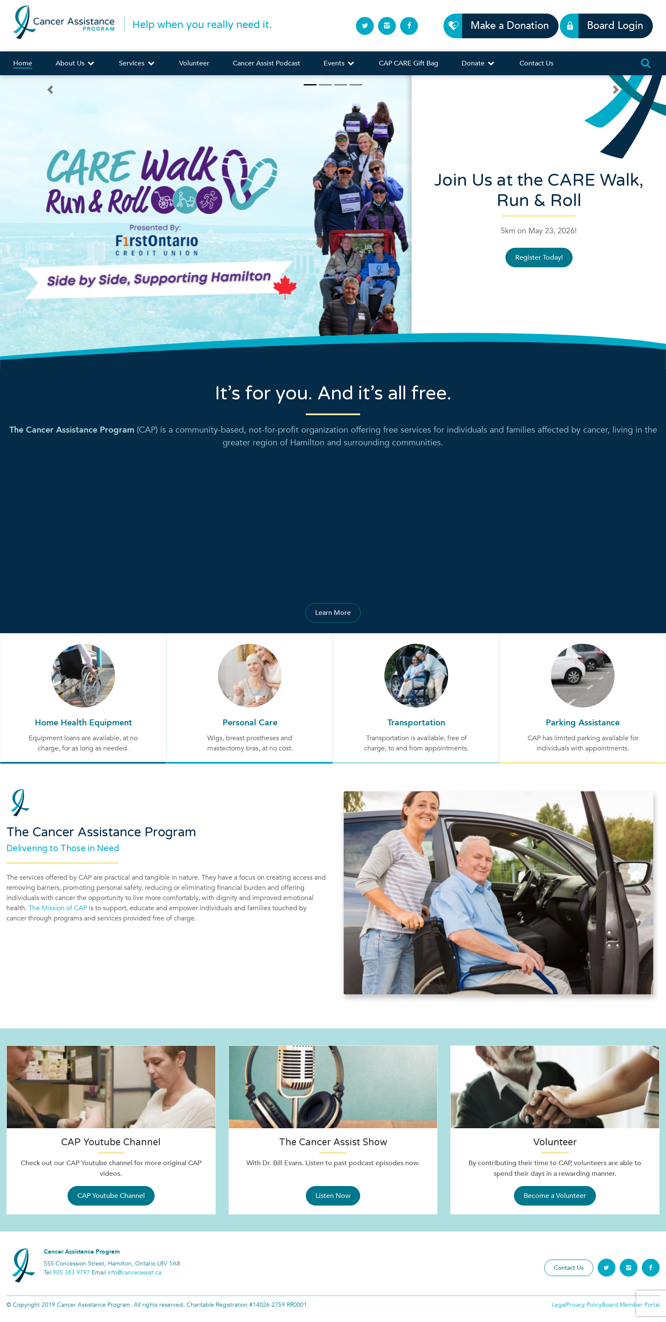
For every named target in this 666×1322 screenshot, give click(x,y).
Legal (559, 1305)
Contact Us (536, 63)
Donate (479, 63)
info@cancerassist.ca (134, 1272)
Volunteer (194, 63)
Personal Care (250, 722)
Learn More (333, 612)
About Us (76, 63)
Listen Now (333, 1195)
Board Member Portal (631, 1305)
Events (340, 63)
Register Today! (539, 257)
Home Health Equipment (83, 722)
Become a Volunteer (555, 1195)
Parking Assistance (583, 722)
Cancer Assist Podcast (266, 63)
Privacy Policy (584, 1305)
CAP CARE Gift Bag (408, 63)
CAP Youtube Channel (111, 1195)
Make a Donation (505, 26)
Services (137, 63)
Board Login (610, 26)
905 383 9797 (71, 1272)
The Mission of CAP (57, 908)
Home (22, 63)
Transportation (416, 722)
